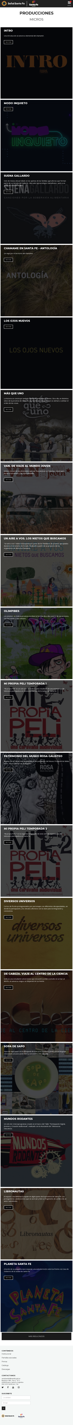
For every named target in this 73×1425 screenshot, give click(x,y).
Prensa (4, 1362)
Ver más (8, 42)
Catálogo (5, 1365)
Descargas (6, 1369)
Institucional (6, 1354)
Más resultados (36, 1336)
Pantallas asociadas (9, 1358)
